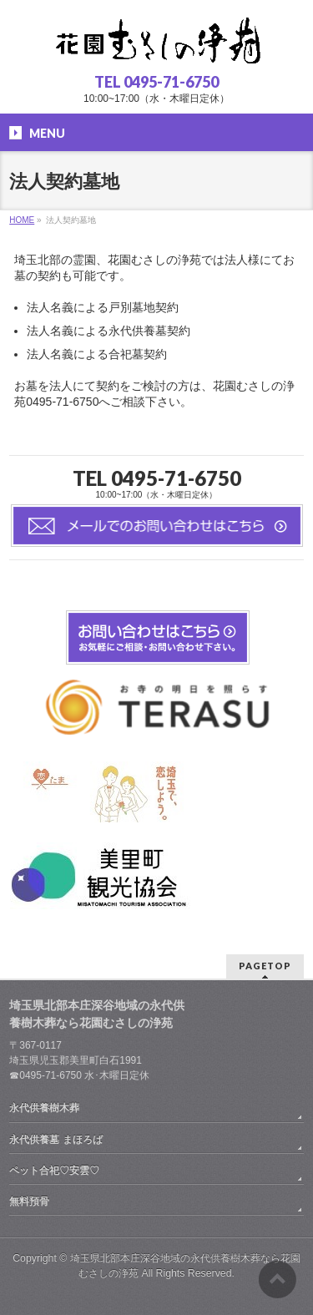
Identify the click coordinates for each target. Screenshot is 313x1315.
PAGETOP (265, 965)
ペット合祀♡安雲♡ (54, 1170)
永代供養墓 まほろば (55, 1140)
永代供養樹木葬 (44, 1108)
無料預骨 (29, 1201)
